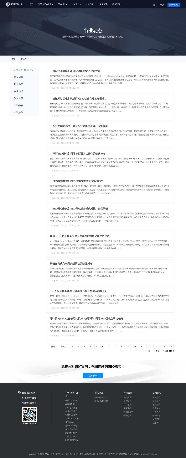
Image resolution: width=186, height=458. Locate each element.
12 (142, 346)
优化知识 (18, 91)
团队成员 (156, 405)
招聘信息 (156, 415)
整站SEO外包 (71, 400)
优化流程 (76, 4)
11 (135, 346)
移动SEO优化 (71, 426)
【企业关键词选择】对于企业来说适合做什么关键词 (79, 126)
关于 (155, 5)
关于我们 (156, 397)
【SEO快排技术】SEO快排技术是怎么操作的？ (76, 181)
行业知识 (116, 4)
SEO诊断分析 (71, 429)
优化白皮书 (128, 412)
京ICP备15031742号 (125, 454)
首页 (31, 4)
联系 (162, 5)
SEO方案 (127, 397)
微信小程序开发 (101, 401)
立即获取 (93, 375)
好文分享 (18, 98)
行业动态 (23, 59)
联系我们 (156, 423)
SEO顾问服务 (71, 407)
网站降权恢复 (71, 433)
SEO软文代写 (71, 436)
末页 (157, 351)
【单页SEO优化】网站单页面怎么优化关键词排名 (77, 153)
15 (164, 346)
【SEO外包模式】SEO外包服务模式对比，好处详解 (79, 208)
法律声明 (156, 419)
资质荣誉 (156, 408)
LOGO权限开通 (72, 440)
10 (128, 346)
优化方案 (90, 4)
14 (156, 346)
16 (171, 346)
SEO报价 (62, 4)
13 (149, 346)
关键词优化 (70, 422)
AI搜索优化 (70, 404)
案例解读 (103, 4)
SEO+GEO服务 (45, 4)
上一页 (63, 346)
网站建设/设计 (100, 397)
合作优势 (156, 412)
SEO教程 (18, 105)
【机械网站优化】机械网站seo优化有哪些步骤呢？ (78, 98)
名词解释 (18, 112)
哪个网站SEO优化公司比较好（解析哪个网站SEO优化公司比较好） (88, 318)
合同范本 (127, 415)
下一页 (147, 351)
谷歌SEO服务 (71, 415)
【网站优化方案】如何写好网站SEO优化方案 (75, 71)
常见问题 (18, 77)
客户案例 (127, 401)
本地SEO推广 (71, 411)
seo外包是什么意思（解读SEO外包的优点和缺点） (78, 291)
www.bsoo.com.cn (149, 454)
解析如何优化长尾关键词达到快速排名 (71, 263)
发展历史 (156, 401)
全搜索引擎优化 (72, 418)
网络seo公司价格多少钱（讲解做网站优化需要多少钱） (81, 236)
